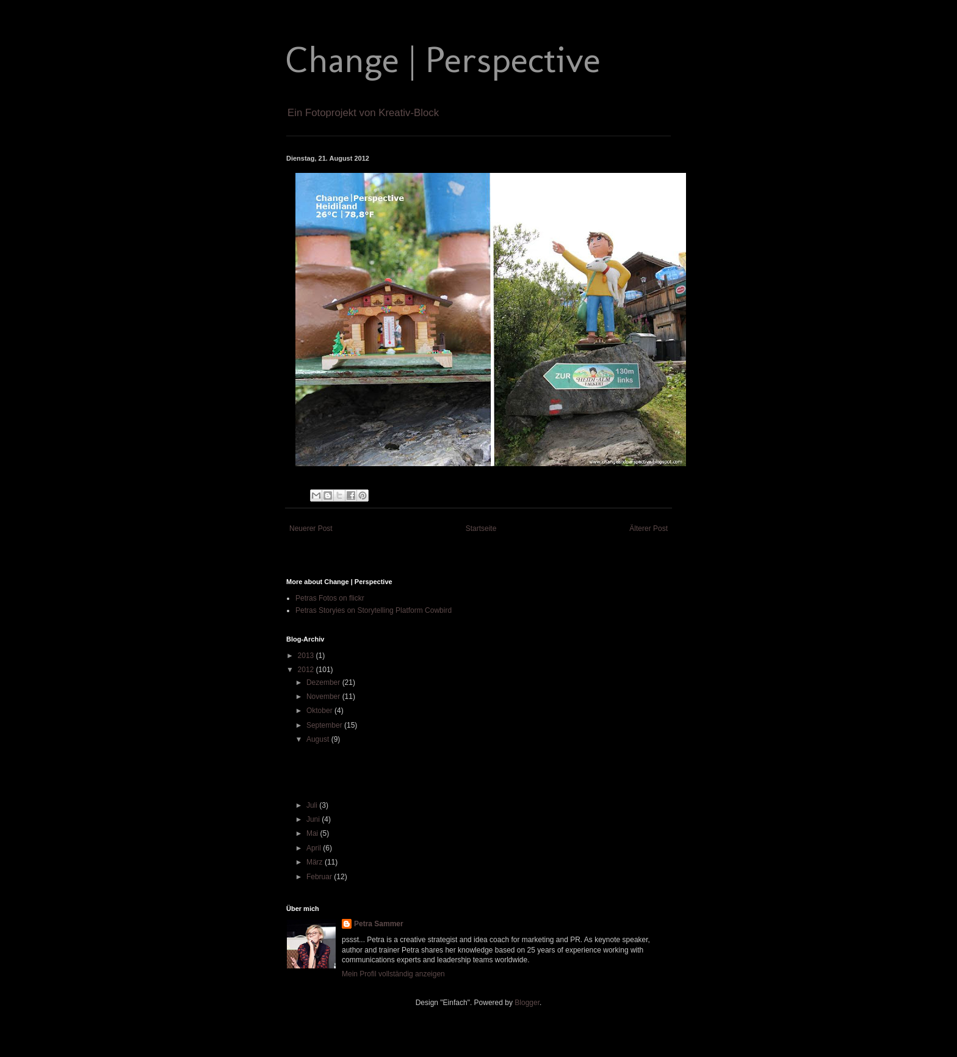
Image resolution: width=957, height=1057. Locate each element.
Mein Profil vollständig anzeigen (393, 974)
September (325, 725)
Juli (312, 805)
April (314, 848)
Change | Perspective (443, 59)
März (315, 862)
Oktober (320, 710)
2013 (307, 655)
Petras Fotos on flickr (329, 598)
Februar (320, 876)
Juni (314, 819)
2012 (307, 669)
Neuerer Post (311, 528)
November (324, 696)
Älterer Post (648, 528)
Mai (313, 833)
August (318, 739)
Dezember (324, 682)
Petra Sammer (378, 924)
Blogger (527, 1002)
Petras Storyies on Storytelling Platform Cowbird (373, 610)
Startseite (481, 528)
